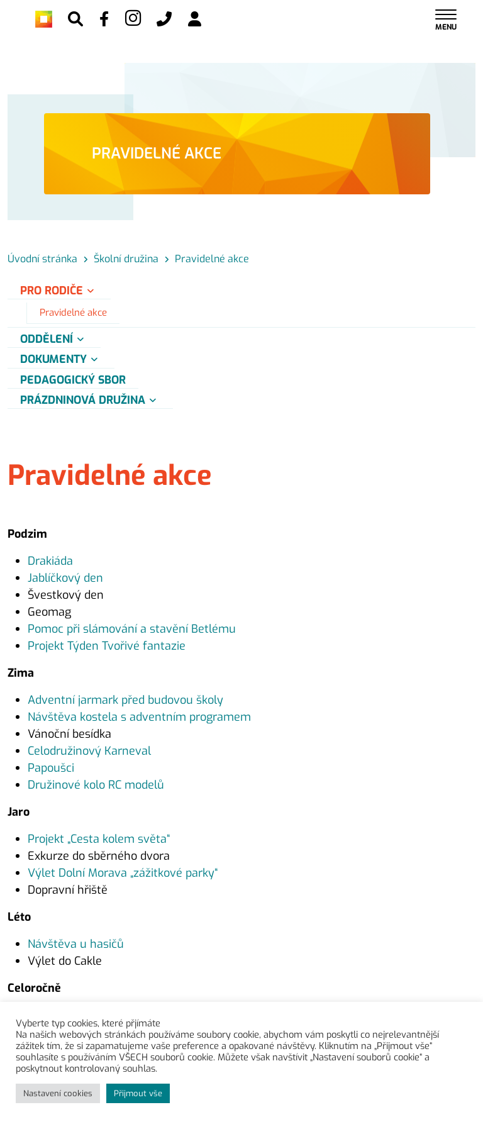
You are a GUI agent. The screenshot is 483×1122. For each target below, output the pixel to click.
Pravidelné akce (73, 312)
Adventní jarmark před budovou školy (125, 700)
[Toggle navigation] (446, 19)
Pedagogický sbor (73, 379)
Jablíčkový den (65, 578)
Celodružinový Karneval (89, 750)
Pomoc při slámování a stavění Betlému (132, 628)
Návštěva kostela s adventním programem (139, 717)
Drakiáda (50, 561)
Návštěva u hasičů (76, 944)
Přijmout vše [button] (138, 1093)
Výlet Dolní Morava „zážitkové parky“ (123, 872)
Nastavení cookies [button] (57, 1093)
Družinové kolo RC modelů (96, 784)
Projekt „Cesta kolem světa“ (99, 839)
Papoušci (51, 767)
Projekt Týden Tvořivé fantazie (107, 645)
